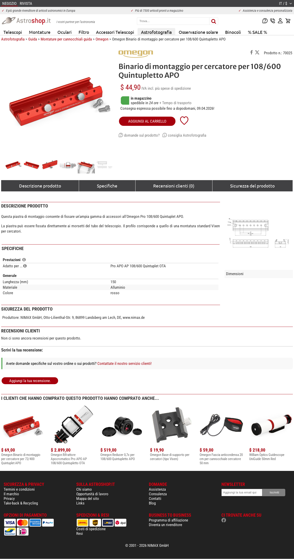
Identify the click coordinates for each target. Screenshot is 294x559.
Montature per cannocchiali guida (66, 39)
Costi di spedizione (91, 529)
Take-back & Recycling (21, 503)
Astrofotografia (156, 32)
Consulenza (158, 494)
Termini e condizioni (19, 489)
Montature (40, 32)
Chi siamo (84, 489)
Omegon (102, 39)
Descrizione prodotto (40, 185)
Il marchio (11, 494)
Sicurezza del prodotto (252, 185)
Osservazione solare (198, 32)
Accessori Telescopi (115, 32)
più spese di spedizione (173, 88)
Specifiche (107, 185)
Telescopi (12, 32)
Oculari (64, 32)
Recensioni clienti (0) (173, 185)
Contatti (155, 498)
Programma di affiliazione (168, 520)
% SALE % (257, 32)
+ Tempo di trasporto (175, 103)
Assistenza (157, 489)
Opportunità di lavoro (92, 494)
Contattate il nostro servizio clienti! (124, 363)
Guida (32, 39)
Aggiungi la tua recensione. (30, 380)
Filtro (84, 32)
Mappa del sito (87, 498)
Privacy (9, 498)
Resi (79, 533)
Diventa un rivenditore (165, 524)
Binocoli (233, 32)
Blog (152, 503)
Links (80, 503)
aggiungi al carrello (147, 121)
